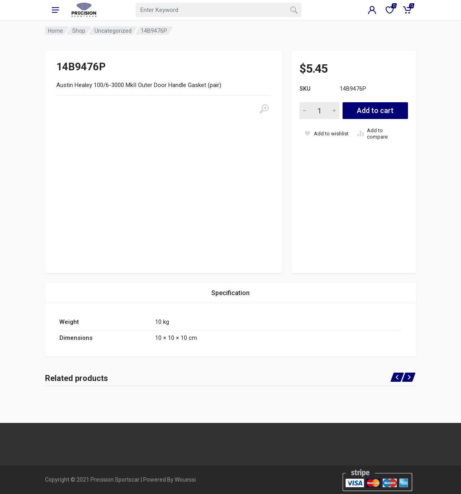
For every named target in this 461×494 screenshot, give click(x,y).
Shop (78, 31)
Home (55, 31)
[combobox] (218, 10)
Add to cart (375, 110)
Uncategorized (113, 31)
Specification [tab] (230, 293)
